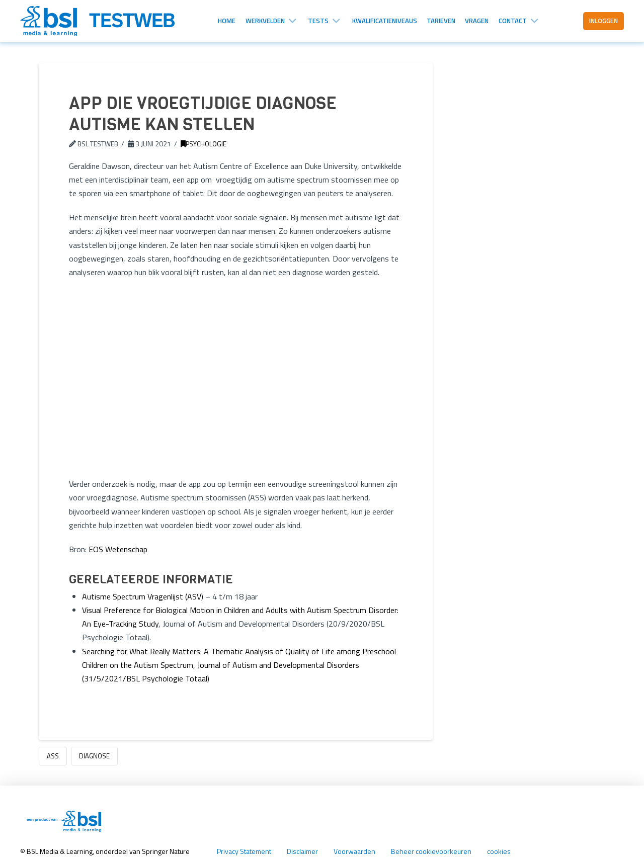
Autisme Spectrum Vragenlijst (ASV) (142, 596)
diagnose (94, 756)
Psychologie (203, 143)
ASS (53, 756)
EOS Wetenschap (118, 549)
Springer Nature (166, 851)
